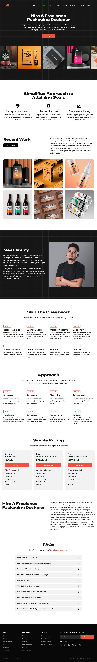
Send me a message (58, 551)
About (65, 5)
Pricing (81, 5)
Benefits (36, 5)
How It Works (46, 5)
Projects (57, 5)
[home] (7, 5)
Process (73, 5)
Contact (89, 5)
